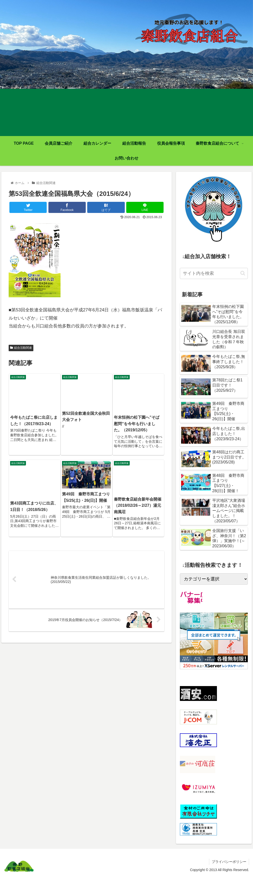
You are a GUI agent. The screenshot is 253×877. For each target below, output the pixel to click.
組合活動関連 (21, 347)
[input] (214, 273)
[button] (242, 273)
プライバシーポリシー (229, 862)
